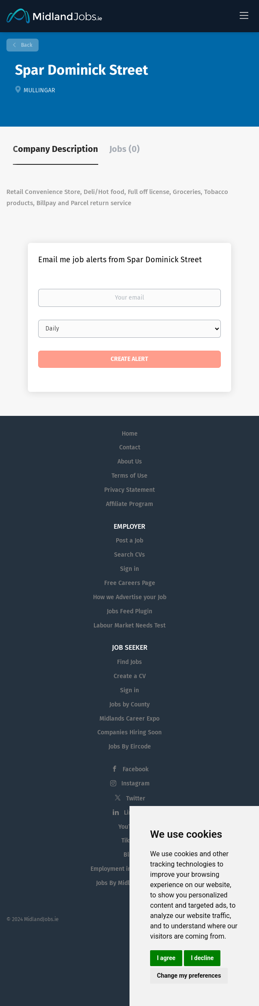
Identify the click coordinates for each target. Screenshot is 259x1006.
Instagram (135, 783)
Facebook (135, 769)
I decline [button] (202, 957)
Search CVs (129, 554)
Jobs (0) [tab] (124, 149)
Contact (129, 447)
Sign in (129, 569)
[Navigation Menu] (244, 15)
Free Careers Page (129, 583)
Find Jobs (129, 662)
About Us (129, 461)
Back (26, 45)
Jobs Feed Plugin (129, 611)
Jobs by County (129, 704)
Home (130, 433)
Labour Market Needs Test (129, 625)
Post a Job (129, 540)
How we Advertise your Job (129, 597)
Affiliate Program (129, 504)
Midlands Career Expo (129, 718)
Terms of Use (129, 475)
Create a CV (130, 676)
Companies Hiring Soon (129, 732)
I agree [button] (166, 957)
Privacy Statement (129, 490)
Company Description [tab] (55, 149)
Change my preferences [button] (189, 975)
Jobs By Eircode (129, 746)
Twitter (135, 798)
